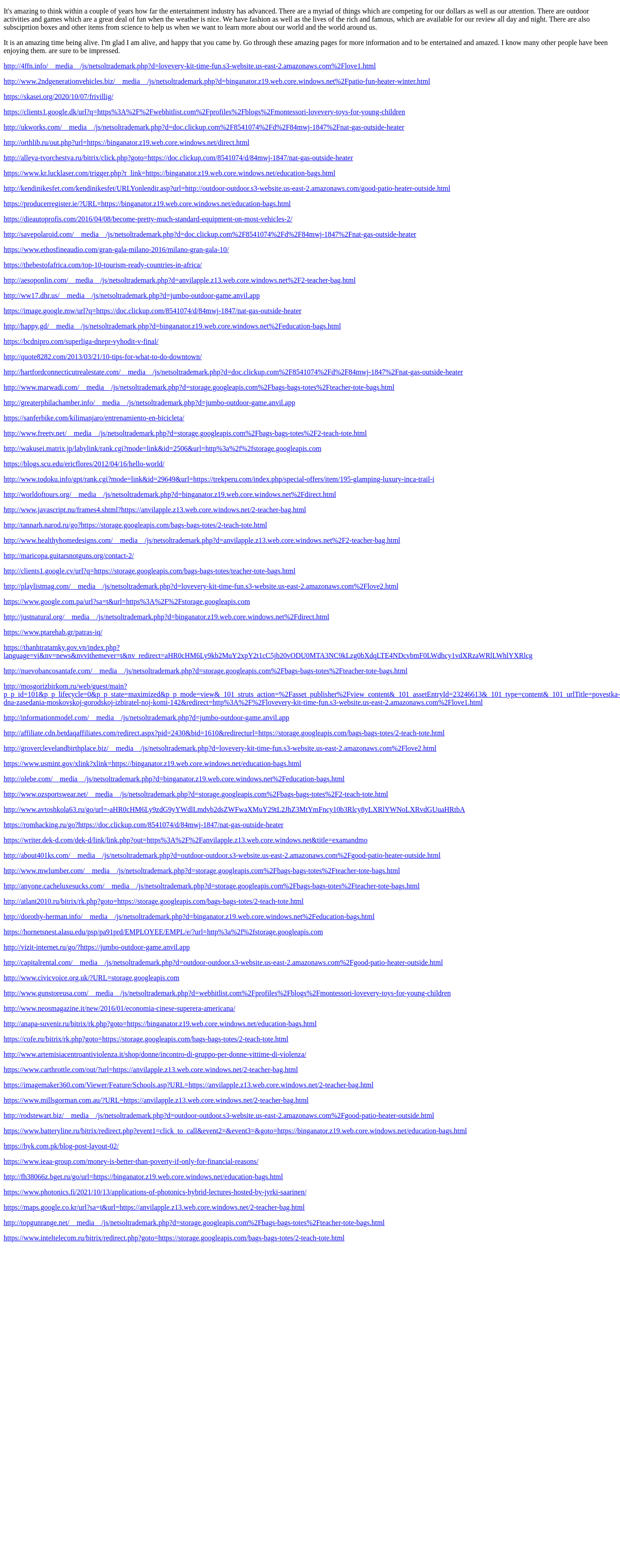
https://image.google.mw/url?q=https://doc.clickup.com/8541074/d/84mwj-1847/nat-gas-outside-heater (152, 311)
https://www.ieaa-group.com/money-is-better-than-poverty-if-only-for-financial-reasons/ (131, 1161)
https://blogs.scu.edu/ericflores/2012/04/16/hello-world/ (84, 464)
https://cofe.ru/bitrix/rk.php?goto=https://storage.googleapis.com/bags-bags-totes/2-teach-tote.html (146, 1039)
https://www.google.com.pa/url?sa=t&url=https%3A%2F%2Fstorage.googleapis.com (127, 601)
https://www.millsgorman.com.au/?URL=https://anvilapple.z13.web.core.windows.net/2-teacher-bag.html (156, 1100)
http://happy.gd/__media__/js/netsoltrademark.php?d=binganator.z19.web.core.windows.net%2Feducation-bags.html (172, 326)
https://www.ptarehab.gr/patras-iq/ (53, 632)
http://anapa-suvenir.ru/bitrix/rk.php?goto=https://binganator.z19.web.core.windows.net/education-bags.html (160, 1023)
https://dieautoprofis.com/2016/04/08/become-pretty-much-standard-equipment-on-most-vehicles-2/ (148, 219)
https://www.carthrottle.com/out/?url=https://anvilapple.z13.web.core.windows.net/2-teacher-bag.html (151, 1069)
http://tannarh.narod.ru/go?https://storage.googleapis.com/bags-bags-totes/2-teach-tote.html (135, 525)
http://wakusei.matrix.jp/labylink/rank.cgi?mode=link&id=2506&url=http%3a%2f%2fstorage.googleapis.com (162, 448)
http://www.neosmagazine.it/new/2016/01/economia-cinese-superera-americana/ (119, 1008)
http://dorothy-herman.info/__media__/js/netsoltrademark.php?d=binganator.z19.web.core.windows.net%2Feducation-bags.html (189, 916)
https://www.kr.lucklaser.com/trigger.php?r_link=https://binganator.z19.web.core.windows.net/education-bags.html (169, 173)
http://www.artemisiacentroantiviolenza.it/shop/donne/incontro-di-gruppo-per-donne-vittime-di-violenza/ (155, 1054)
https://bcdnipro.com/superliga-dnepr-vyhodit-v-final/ (81, 341)
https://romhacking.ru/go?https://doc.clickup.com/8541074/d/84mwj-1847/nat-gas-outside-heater (144, 825)
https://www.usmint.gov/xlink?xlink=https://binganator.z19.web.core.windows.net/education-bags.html (152, 763)
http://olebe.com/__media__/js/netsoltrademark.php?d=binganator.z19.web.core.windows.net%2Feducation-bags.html (174, 779)
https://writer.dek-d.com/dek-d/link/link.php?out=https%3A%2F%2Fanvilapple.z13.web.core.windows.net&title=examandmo (185, 840)
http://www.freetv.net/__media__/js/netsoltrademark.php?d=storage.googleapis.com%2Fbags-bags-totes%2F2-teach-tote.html (185, 433)
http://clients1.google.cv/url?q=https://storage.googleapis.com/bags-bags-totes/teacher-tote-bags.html (149, 571)
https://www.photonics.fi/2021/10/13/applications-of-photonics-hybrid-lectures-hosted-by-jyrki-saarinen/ (155, 1192)
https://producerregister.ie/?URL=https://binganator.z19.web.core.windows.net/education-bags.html (147, 203)
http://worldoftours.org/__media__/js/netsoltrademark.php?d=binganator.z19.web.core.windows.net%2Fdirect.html (170, 494)
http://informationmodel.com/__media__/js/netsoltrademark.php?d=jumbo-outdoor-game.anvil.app (146, 717)
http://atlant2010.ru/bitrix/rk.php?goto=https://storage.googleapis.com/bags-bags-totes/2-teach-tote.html (153, 901)
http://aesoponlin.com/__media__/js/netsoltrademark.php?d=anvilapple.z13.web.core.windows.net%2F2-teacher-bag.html (180, 280)
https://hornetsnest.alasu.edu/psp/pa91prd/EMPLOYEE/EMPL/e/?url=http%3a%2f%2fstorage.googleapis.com (163, 932)
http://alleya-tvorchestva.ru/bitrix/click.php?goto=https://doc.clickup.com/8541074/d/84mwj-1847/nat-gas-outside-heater (178, 158)
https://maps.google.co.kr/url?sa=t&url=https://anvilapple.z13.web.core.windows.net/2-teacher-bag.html (154, 1207)
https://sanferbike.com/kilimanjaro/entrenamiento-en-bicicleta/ (94, 418)
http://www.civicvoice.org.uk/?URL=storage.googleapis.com (91, 978)
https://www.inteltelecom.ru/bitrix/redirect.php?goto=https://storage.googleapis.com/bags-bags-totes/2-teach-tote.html (174, 1238)
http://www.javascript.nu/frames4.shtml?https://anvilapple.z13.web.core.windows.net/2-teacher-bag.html (155, 510)
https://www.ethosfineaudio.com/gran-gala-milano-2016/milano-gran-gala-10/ (116, 249)
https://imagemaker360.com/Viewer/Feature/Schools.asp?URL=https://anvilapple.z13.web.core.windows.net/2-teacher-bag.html (189, 1085)
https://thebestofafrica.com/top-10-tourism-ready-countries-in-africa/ (103, 265)
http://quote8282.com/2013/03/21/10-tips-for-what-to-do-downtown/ (103, 356)
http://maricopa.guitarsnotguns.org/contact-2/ (69, 555)
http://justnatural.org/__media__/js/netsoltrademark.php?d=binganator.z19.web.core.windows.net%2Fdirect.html (166, 617)
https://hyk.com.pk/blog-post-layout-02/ (61, 1146)
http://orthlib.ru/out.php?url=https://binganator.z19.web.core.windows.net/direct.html (126, 142)
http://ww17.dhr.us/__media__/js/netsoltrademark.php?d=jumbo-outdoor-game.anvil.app (132, 295)
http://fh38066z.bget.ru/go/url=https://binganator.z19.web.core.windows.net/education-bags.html (143, 1177)
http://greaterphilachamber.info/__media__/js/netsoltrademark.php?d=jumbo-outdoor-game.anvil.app (149, 402)
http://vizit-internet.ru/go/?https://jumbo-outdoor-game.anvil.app (97, 947)
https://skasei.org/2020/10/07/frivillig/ (58, 96)
